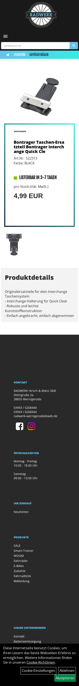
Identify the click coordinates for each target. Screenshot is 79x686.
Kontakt (19, 636)
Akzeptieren (65, 678)
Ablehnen (67, 670)
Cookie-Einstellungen (38, 670)
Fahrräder (21, 561)
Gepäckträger (38, 55)
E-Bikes (19, 566)
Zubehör (19, 55)
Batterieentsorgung (27, 641)
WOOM (19, 556)
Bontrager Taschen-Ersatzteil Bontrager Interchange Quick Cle (39, 146)
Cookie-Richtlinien (41, 662)
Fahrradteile (22, 576)
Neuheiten (21, 512)
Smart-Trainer (23, 551)
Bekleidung (21, 581)
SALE (17, 546)
